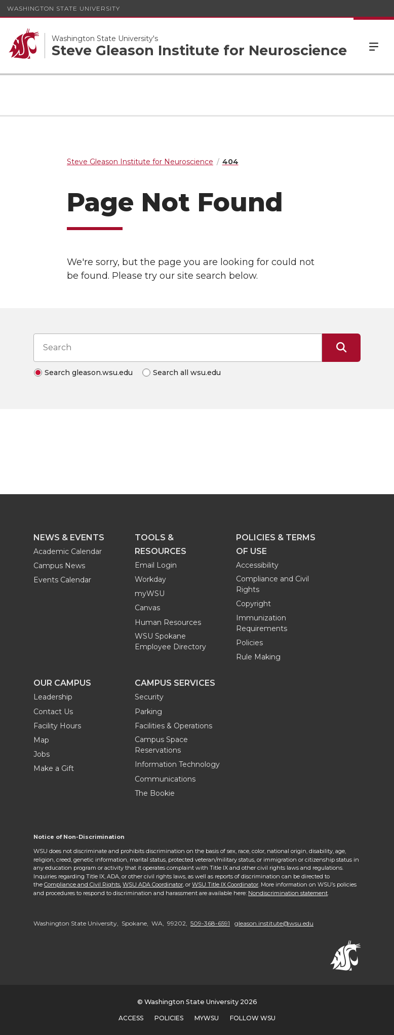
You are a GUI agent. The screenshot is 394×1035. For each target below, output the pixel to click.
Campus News (59, 565)
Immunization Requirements (261, 623)
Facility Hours (57, 725)
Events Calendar (62, 579)
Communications (165, 779)
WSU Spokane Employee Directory (170, 641)
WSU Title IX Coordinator (225, 884)
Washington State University (63, 8)
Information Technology (177, 764)
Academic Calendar (67, 551)
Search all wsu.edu (187, 372)
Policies (249, 642)
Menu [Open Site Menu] (373, 45)
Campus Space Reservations (161, 745)
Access (131, 1018)
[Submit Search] (341, 348)
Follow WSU (252, 1018)
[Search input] (177, 348)
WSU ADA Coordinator (153, 884)
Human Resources (168, 622)
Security (149, 696)
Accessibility (257, 565)
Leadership (52, 696)
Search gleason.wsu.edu (89, 372)
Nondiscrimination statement (288, 893)
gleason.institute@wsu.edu (273, 923)
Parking (148, 711)
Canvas (147, 607)
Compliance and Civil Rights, (82, 884)
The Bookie (155, 793)
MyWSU (206, 1018)
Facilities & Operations (173, 725)
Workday (150, 579)
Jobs (41, 754)
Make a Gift (53, 768)
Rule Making (258, 656)
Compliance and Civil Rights (272, 584)
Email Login (156, 565)
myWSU (150, 593)
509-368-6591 (210, 923)
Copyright (253, 603)
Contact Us (53, 711)
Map (41, 740)
